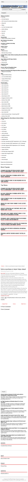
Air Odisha (4, 129)
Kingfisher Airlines (5, 135)
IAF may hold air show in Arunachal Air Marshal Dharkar (13, 229)
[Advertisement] (14, 251)
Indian (3, 153)
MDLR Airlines (5, 137)
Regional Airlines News (7, 74)
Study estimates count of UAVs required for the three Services (13, 181)
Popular (3, 391)
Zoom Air (4, 121)
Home (2, 266)
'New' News (4, 41)
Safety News (4, 44)
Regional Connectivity (6, 71)
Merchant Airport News (7, 52)
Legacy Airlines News (6, 78)
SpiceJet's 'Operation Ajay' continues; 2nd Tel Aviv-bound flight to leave (13, 209)
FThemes (10, 479)
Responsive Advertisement (6, 162)
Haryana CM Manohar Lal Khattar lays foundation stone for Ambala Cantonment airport (14, 224)
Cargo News (4, 60)
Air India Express (5, 19)
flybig (3, 25)
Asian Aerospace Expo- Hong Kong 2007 (10, 114)
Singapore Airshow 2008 (7, 108)
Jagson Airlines (5, 149)
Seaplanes (4, 65)
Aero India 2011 (5, 94)
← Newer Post (4, 303)
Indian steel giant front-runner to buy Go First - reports (14, 204)
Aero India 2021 (5, 83)
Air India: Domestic (6, 143)
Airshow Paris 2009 (6, 100)
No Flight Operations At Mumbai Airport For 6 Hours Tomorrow (12, 176)
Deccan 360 (4, 62)
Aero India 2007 (5, 112)
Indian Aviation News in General (8, 38)
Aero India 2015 (5, 90)
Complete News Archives (6, 445)
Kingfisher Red (5, 139)
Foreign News (5, 57)
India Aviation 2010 (6, 96)
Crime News (4, 47)
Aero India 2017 (5, 88)
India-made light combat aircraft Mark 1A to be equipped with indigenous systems (13, 214)
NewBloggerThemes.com (21, 480)
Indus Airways (5, 159)
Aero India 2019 (5, 85)
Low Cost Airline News (6, 76)
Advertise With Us (4, 473)
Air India (3, 17)
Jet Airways (4, 131)
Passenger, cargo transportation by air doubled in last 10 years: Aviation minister (13, 219)
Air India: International (6, 141)
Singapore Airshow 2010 (7, 98)
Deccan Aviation (5, 80)
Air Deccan (4, 155)
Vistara (3, 35)
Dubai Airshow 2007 (6, 110)
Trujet (3, 119)
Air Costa (4, 125)
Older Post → (24, 303)
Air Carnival (4, 123)
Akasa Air (4, 23)
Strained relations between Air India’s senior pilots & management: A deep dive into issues (12, 171)
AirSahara (4, 157)
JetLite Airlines (5, 133)
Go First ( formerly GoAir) (7, 27)
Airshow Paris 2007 (6, 116)
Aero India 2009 (5, 102)
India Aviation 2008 (6, 104)
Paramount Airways (6, 147)
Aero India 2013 (5, 92)
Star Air (3, 33)
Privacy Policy (3, 466)
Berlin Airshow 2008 (6, 106)
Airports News (5, 50)
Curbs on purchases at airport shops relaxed (13, 269)
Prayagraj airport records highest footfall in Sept (13, 234)
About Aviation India (5, 458)
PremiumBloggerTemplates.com (8, 480)
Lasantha (22, 479)
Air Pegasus (4, 127)
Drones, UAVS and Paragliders (8, 68)
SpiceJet (3, 31)
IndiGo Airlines (5, 29)
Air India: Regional (5, 145)
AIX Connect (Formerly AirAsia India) (9, 21)
